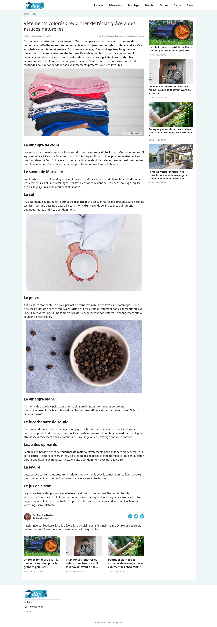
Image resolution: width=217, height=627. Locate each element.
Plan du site (100, 622)
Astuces (98, 5)
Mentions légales (114, 622)
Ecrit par (110, 36)
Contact (28, 611)
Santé (177, 5)
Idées (190, 5)
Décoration (115, 5)
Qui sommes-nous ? (34, 606)
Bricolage (133, 5)
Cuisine (163, 5)
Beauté (149, 5)
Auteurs (28, 602)
